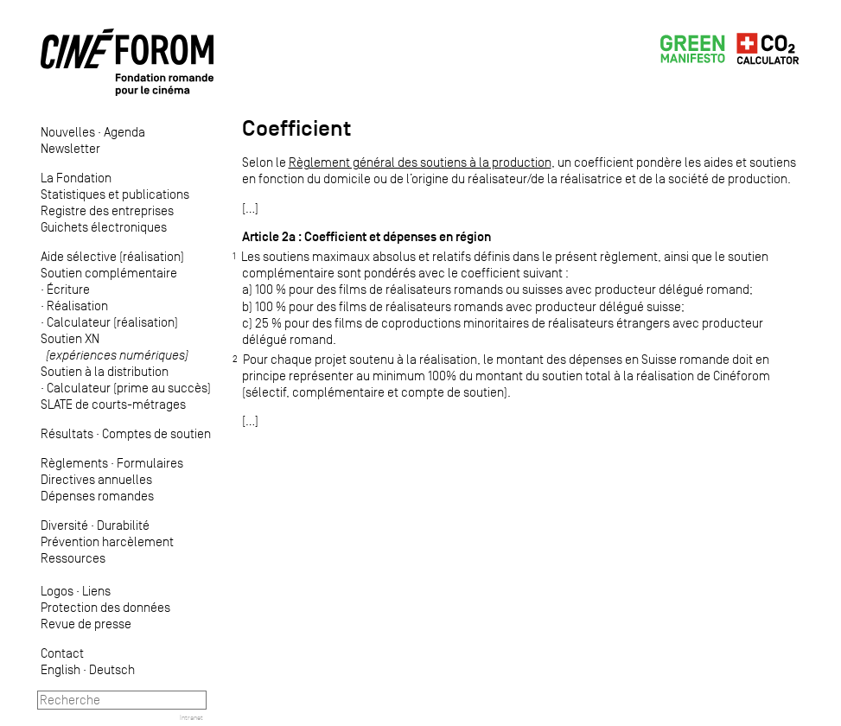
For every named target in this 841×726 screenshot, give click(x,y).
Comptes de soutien (156, 433)
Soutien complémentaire (109, 272)
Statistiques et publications (115, 194)
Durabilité (123, 525)
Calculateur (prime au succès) (129, 387)
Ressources (73, 558)
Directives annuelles (96, 479)
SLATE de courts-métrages (113, 404)
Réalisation (77, 305)
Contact (62, 653)
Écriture (68, 289)
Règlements (74, 462)
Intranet (191, 717)
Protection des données (105, 607)
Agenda (124, 131)
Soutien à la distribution (105, 371)
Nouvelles (68, 131)
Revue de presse (86, 623)
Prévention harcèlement (107, 541)
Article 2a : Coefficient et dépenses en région (366, 236)
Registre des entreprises (107, 210)
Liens (96, 590)
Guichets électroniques (104, 227)
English (60, 669)
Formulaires (150, 462)
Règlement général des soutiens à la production (420, 162)
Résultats (67, 433)
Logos (57, 590)
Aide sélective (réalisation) (112, 256)
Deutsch (112, 669)
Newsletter (70, 148)
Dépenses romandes (97, 495)
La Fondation (76, 177)
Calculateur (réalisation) (112, 322)
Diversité (64, 525)
